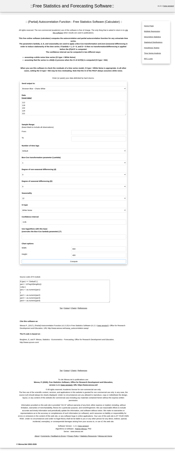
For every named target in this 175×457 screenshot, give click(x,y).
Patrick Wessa (81, 429)
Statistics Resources (88, 436)
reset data (26, 98)
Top (61, 308)
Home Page (149, 26)
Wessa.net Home (105, 436)
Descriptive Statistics (152, 37)
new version (168, 6)
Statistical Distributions (153, 42)
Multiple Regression (152, 31)
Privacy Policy (73, 436)
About (37, 436)
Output (67, 308)
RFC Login (148, 59)
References (82, 308)
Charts (73, 308)
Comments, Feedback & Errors (53, 436)
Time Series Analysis (152, 53)
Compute (74, 261)
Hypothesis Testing (151, 48)
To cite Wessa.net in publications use (73, 379)
